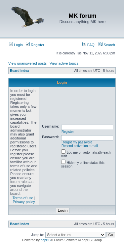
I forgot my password (77, 142)
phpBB (46, 240)
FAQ (88, 45)
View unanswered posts (27, 63)
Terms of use (23, 198)
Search (107, 45)
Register (35, 45)
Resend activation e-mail (80, 146)
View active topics (64, 63)
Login (16, 45)
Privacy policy (24, 202)
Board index (19, 71)
